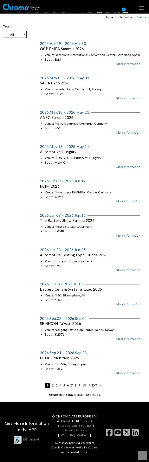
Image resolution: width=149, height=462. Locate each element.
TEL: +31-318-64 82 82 (74, 425)
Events (141, 17)
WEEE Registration (74, 435)
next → (96, 385)
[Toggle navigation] (141, 8)
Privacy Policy (74, 430)
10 (84, 385)
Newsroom (126, 17)
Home (110, 17)
